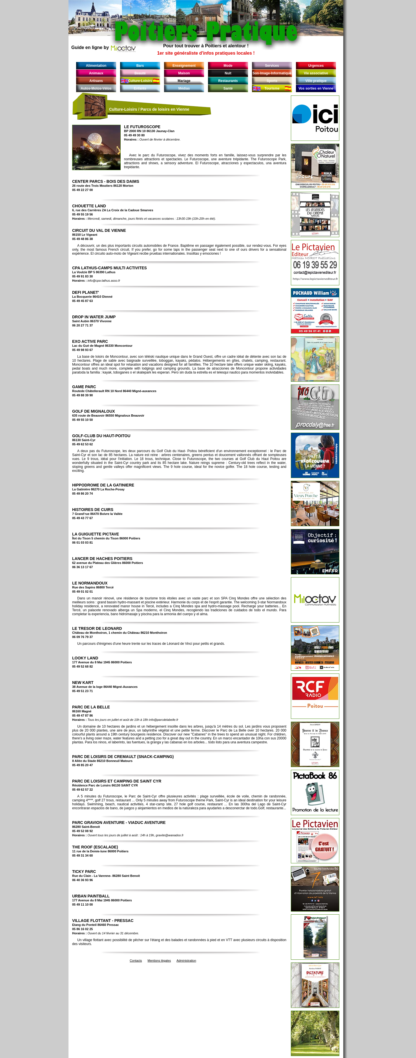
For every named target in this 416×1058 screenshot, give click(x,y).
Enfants (140, 88)
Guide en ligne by (103, 47)
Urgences (316, 66)
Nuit (228, 73)
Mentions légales (159, 960)
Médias (184, 88)
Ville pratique (315, 81)
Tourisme (271, 88)
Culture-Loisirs (140, 81)
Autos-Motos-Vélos (96, 88)
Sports (272, 81)
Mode (228, 66)
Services (272, 66)
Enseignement (184, 66)
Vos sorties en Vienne (315, 88)
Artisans (96, 81)
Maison (184, 73)
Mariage (184, 81)
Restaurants (228, 81)
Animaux (96, 73)
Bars (140, 66)
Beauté (140, 73)
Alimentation (96, 66)
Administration (186, 960)
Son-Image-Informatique (272, 73)
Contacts (136, 960)
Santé (228, 88)
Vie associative (316, 73)
